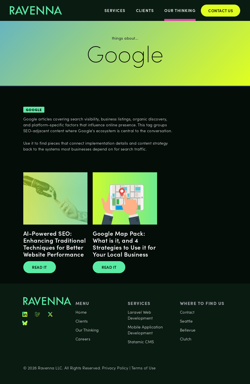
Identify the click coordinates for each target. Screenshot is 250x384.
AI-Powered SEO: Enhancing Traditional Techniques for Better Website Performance (54, 243)
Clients (145, 10)
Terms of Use (143, 367)
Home (81, 312)
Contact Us (220, 10)
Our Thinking (180, 10)
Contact (187, 312)
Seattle (186, 321)
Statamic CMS (141, 341)
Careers (83, 339)
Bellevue (188, 330)
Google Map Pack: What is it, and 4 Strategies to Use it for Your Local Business (124, 243)
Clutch (185, 339)
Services (115, 10)
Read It (39, 267)
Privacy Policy (115, 367)
